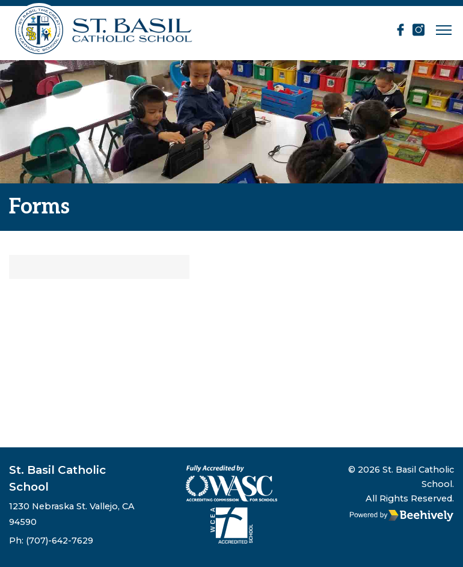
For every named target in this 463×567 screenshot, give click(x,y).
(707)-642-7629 (59, 540)
